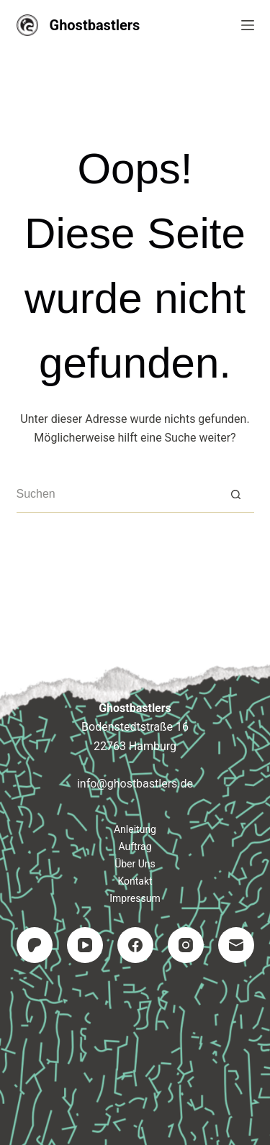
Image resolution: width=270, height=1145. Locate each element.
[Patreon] (35, 945)
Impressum (134, 898)
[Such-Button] (236, 495)
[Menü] (247, 25)
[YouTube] (85, 945)
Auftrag (134, 846)
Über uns (135, 864)
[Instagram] (186, 945)
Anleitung (135, 829)
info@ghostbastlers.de (135, 783)
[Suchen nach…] (117, 495)
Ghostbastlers (95, 25)
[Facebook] (135, 945)
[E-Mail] (236, 945)
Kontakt (134, 881)
